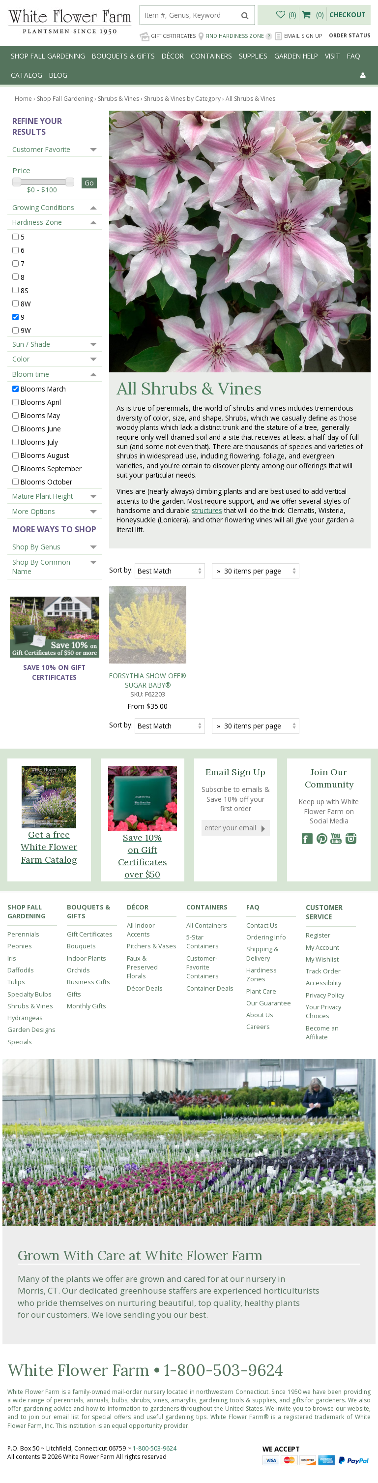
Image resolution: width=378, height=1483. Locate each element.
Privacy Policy (325, 952)
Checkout (347, 14)
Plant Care (261, 948)
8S (25, 290)
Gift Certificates (168, 36)
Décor (173, 56)
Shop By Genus (36, 546)
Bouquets (81, 903)
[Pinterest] (321, 795)
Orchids (78, 927)
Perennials (23, 891)
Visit (332, 56)
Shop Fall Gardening (48, 56)
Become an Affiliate (322, 990)
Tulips (16, 939)
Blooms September (51, 468)
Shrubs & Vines (30, 963)
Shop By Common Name (41, 566)
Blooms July (39, 442)
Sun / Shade (31, 344)
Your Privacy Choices (323, 968)
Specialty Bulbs (29, 951)
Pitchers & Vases (151, 903)
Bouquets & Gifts (123, 56)
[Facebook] (306, 795)
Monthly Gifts (86, 963)
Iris (11, 915)
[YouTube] (336, 795)
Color (20, 358)
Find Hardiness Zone (235, 36)
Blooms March (43, 388)
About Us (259, 972)
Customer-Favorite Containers (202, 924)
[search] (187, 15)
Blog (58, 75)
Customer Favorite (41, 149)
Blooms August (45, 455)
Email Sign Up (298, 36)
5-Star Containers (202, 899)
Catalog (26, 75)
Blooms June (41, 428)
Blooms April (41, 402)
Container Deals (209, 945)
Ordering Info (266, 894)
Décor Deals (145, 945)
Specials (19, 999)
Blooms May (40, 415)
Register (318, 892)
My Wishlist (322, 916)
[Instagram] (351, 795)
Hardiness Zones (261, 931)
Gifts (74, 951)
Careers (258, 983)
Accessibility (323, 940)
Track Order (323, 928)
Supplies (253, 56)
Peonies (19, 903)
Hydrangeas (25, 974)
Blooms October (46, 481)
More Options (33, 511)
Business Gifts (88, 939)
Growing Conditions (43, 207)
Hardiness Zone (37, 222)
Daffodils (20, 927)
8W (26, 303)
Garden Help (296, 56)
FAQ (353, 56)
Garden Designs (31, 986)
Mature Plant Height (42, 496)
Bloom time (30, 374)
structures (207, 510)
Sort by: (121, 570)
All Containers (206, 882)
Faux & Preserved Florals (142, 924)
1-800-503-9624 (223, 1327)
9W (26, 329)
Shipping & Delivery (262, 910)
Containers (211, 56)
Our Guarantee (268, 960)
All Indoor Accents (141, 887)
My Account (322, 904)
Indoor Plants (86, 915)
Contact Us (262, 882)
